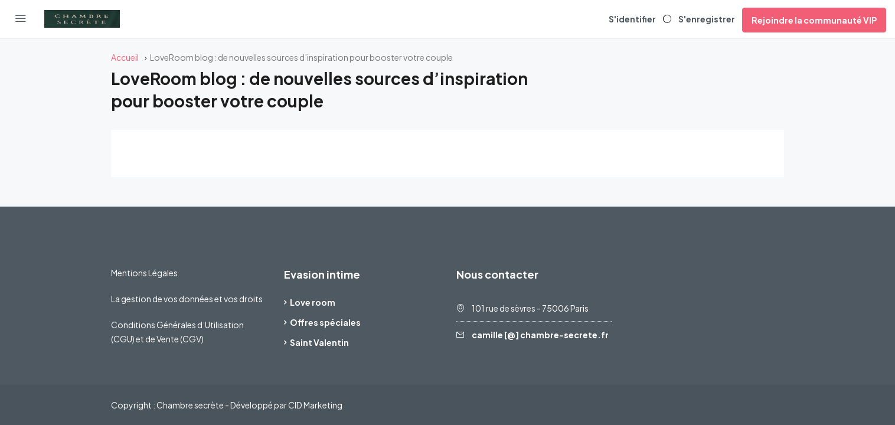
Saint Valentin (319, 342)
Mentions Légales (144, 272)
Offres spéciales (325, 322)
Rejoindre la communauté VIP (814, 20)
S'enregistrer (706, 19)
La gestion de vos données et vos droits (187, 298)
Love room (312, 302)
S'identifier (632, 19)
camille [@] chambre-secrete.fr (540, 334)
